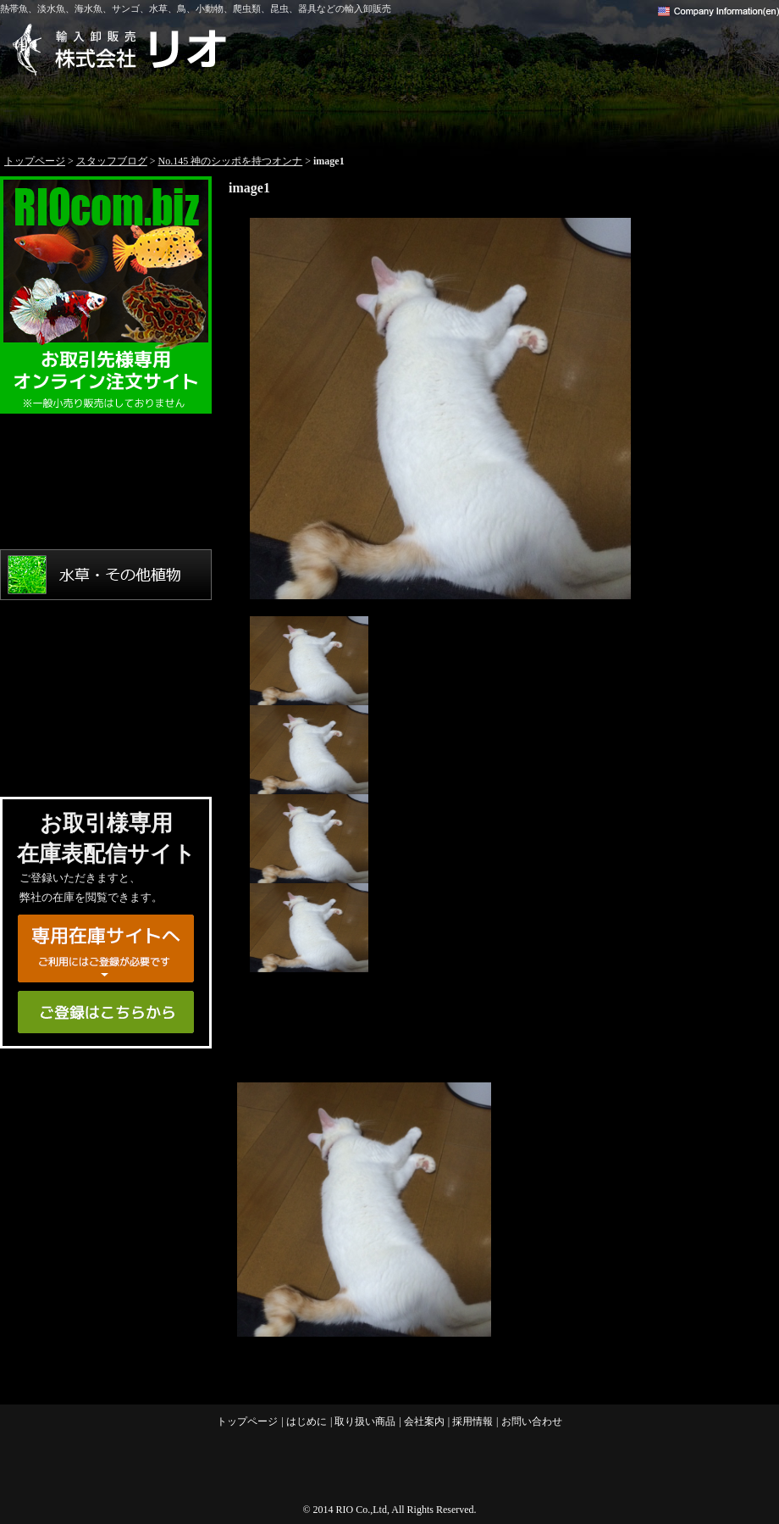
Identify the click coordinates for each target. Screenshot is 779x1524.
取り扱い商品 (389, 110)
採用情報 (472, 1421)
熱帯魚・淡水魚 (106, 456)
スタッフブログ (111, 161)
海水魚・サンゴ (106, 515)
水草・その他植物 (106, 574)
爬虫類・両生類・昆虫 (106, 693)
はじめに (234, 110)
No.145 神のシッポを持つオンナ (230, 161)
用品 (106, 752)
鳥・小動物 (106, 634)
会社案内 (545, 110)
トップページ (78, 110)
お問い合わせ (701, 110)
